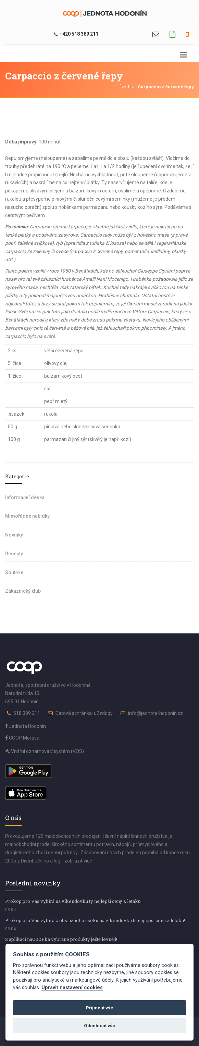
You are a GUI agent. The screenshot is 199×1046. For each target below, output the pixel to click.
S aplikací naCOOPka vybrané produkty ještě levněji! (61, 939)
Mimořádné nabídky (27, 516)
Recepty (14, 553)
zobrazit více (78, 861)
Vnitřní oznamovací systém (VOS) (44, 751)
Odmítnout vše (99, 1025)
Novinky (14, 535)
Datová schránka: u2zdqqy (84, 713)
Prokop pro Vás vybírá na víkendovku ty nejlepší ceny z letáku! (73, 901)
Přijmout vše (99, 1007)
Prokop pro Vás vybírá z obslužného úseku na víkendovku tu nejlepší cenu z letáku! (95, 920)
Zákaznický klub (23, 591)
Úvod (124, 86)
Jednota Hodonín (25, 726)
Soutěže (14, 572)
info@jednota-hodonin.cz (155, 713)
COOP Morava (22, 738)
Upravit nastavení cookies (72, 988)
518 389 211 (26, 713)
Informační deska (25, 497)
